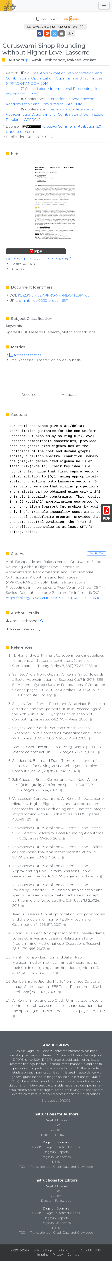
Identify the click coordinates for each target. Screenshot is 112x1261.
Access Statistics (25, 355)
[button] (70, 33)
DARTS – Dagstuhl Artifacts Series (56, 1147)
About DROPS (90, 1250)
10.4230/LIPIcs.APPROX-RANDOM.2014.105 (54, 295)
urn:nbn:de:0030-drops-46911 (43, 300)
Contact (73, 1254)
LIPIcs (56, 1125)
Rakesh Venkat (81, 60)
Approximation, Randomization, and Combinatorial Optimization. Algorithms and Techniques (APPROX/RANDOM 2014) (54, 78)
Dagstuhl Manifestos (56, 1157)
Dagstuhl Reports (56, 1152)
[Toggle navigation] (104, 6)
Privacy (58, 1254)
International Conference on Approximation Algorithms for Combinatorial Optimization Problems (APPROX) (56, 114)
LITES (56, 1162)
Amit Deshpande (48, 60)
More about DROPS (56, 1100)
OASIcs (56, 1130)
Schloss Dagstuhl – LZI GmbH (55, 1250)
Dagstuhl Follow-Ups (56, 1135)
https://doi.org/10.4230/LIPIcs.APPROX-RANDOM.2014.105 (54, 598)
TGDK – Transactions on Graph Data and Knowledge (56, 1167)
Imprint (42, 1254)
